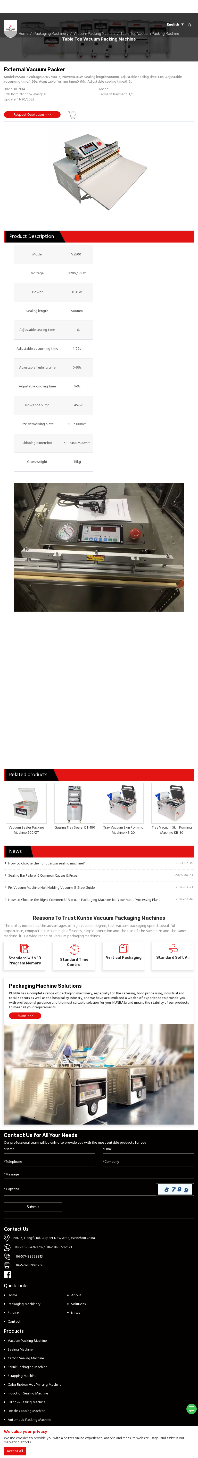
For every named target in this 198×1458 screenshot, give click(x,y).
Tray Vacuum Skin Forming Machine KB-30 (172, 830)
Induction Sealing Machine (28, 1394)
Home (12, 1295)
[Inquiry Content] (99, 1175)
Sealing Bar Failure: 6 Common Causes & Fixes (42, 875)
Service (13, 1313)
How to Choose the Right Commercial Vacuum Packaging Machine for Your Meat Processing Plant (84, 900)
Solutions (78, 1304)
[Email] (148, 1149)
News (75, 1313)
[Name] (49, 1149)
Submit (33, 1207)
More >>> (25, 1016)
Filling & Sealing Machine (27, 1402)
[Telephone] (49, 1162)
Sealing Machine (20, 1350)
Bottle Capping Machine (26, 1411)
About (76, 1295)
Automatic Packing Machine (29, 1420)
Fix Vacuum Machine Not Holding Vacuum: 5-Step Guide (51, 888)
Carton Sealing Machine (26, 1358)
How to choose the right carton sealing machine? (46, 863)
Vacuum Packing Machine (27, 1341)
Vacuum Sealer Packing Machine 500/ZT (26, 830)
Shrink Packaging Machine (27, 1367)
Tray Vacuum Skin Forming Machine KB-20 (123, 830)
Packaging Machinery (24, 1304)
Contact (14, 1322)
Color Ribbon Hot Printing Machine (35, 1385)
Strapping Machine (22, 1376)
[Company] (148, 1162)
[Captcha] (80, 1189)
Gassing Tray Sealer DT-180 (74, 828)
